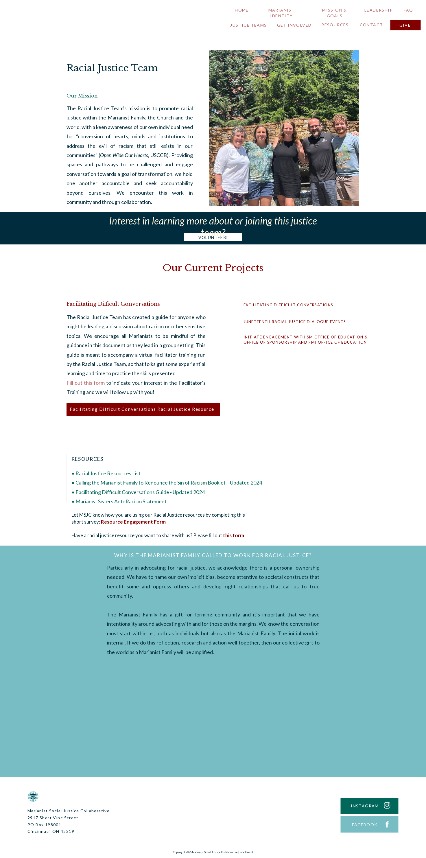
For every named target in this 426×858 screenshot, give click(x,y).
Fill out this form (86, 383)
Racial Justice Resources (103, 473)
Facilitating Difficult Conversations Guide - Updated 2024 (140, 492)
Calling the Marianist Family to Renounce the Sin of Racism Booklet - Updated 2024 (168, 482)
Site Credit (246, 852)
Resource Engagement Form (133, 522)
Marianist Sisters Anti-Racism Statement (121, 501)
